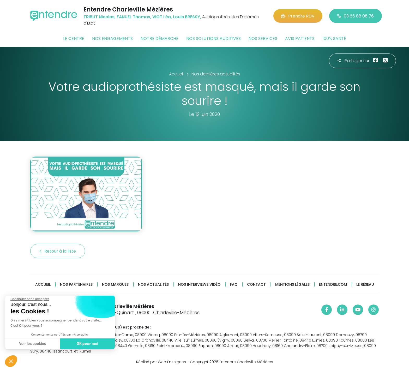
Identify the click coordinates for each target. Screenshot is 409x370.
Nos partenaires (76, 284)
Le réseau (365, 284)
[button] (11, 361)
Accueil (43, 284)
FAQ (234, 284)
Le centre (73, 38)
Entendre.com (333, 284)
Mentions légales (292, 284)
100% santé (334, 38)
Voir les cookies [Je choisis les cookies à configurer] (32, 344)
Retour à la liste (57, 251)
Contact (256, 284)
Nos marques (115, 284)
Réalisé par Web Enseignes (161, 362)
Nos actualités (153, 284)
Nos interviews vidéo (199, 284)
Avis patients (300, 38)
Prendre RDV (298, 16)
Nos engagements (112, 38)
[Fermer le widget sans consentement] (29, 299)
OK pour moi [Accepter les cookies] (87, 344)
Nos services (263, 38)
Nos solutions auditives (213, 38)
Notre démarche (159, 38)
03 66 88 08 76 (355, 16)
